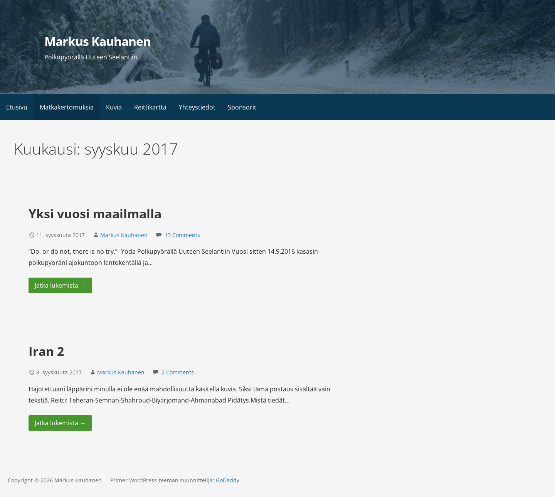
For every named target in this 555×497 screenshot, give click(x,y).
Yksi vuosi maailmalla (95, 213)
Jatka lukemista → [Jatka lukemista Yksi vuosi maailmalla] (60, 285)
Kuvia (114, 107)
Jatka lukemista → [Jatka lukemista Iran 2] (60, 423)
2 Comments (177, 372)
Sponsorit (242, 107)
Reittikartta (150, 107)
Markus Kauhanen (97, 41)
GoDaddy (227, 480)
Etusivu (16, 107)
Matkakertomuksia (67, 107)
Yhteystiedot (197, 107)
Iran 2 (46, 351)
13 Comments (182, 235)
